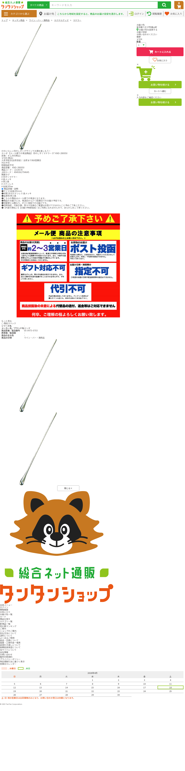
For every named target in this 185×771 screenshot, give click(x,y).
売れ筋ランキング (8, 626)
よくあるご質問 (7, 637)
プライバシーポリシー (10, 659)
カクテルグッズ (61, 20)
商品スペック (10, 323)
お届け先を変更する (147, 29)
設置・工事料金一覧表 (10, 642)
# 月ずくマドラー (9, 176)
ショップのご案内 (8, 630)
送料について (6, 635)
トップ (4, 20)
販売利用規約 (6, 656)
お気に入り (160, 60)
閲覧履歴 (4, 609)
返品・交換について (9, 640)
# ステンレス (7, 183)
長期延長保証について (10, 647)
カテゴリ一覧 (6, 621)
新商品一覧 (5, 623)
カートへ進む (160, 91)
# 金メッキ (6, 179)
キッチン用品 (18, 20)
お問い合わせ (6, 654)
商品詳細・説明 (11, 188)
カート (3, 616)
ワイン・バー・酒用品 (39, 20)
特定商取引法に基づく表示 (12, 661)
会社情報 (4, 652)
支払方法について (8, 633)
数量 (139, 41)
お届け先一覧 (6, 614)
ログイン (4, 607)
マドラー (77, 20)
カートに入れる (160, 52)
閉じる (68, 488)
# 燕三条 (5, 181)
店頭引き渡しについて (10, 644)
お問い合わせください (147, 34)
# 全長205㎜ (7, 186)
